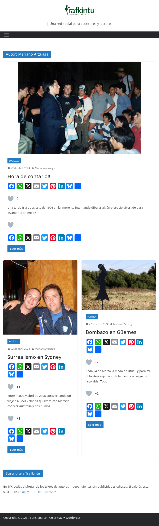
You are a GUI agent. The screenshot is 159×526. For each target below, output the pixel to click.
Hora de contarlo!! (28, 176)
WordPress (73, 518)
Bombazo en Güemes (111, 332)
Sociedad (14, 160)
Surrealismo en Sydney (34, 356)
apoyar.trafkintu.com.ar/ (39, 492)
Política (13, 341)
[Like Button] (10, 199)
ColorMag (56, 518)
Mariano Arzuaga (45, 168)
